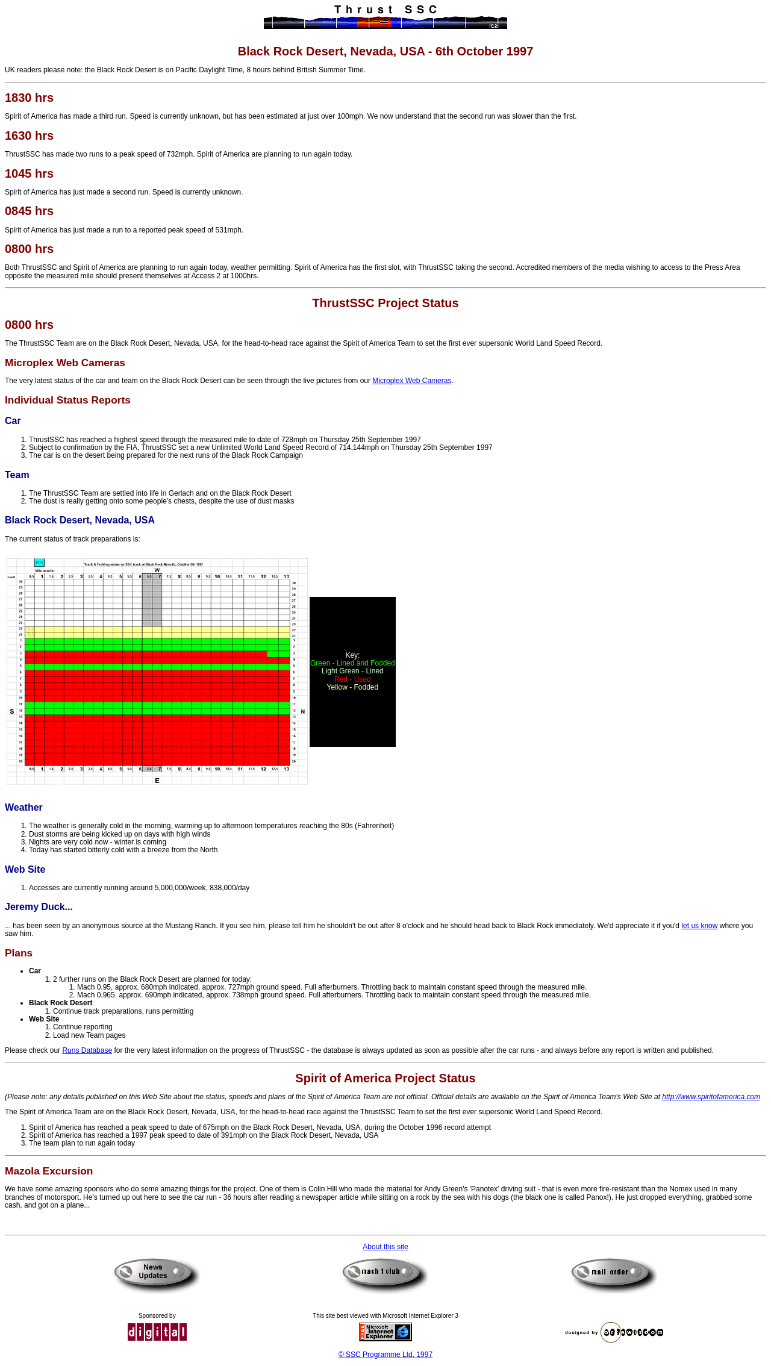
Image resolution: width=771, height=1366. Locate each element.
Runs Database (87, 1050)
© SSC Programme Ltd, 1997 (385, 1354)
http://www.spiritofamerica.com (711, 1097)
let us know (699, 926)
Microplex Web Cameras (411, 380)
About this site (385, 1247)
